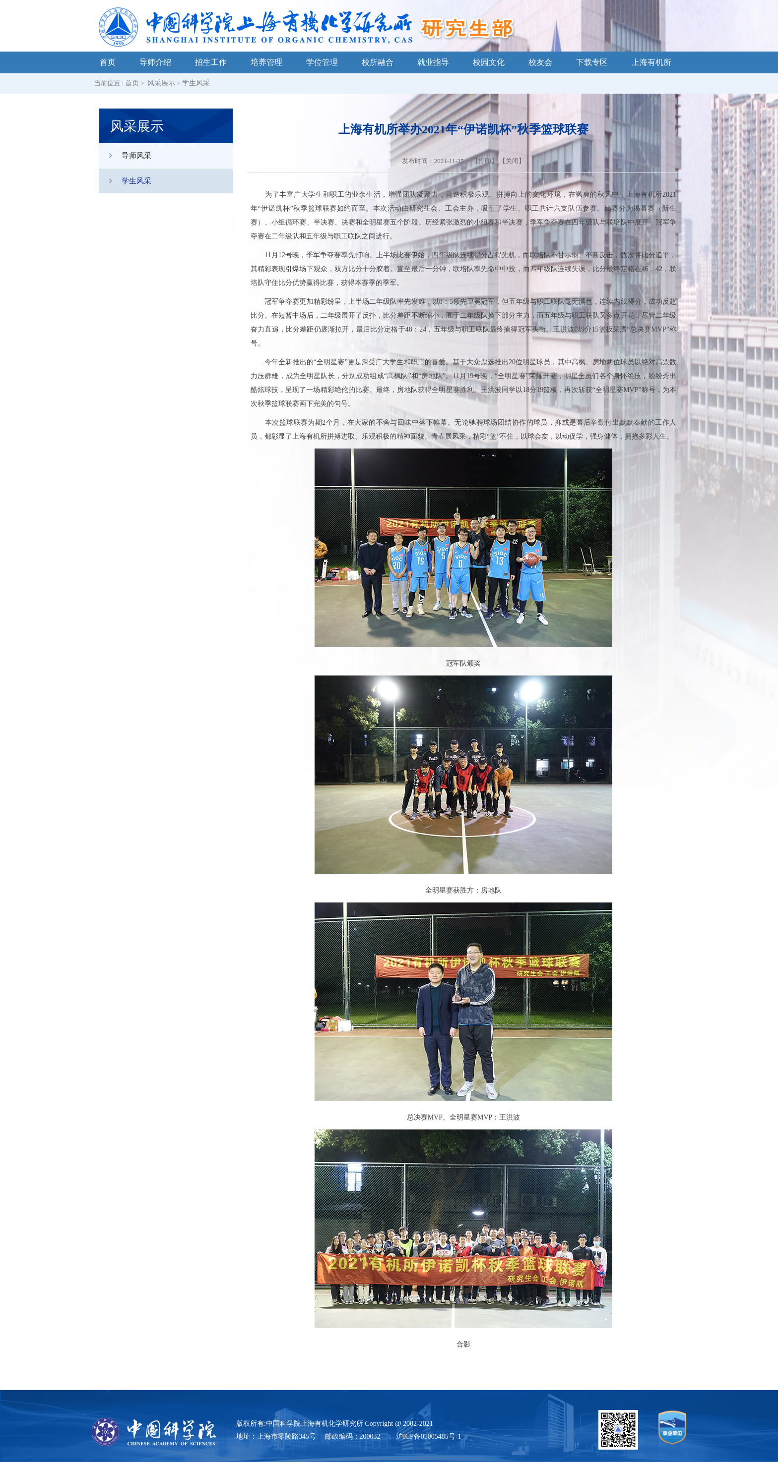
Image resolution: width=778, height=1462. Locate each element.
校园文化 (489, 62)
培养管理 (266, 62)
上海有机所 (651, 62)
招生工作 (211, 62)
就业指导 (433, 62)
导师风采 (125, 155)
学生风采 (196, 83)
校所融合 (377, 62)
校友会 (540, 62)
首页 (108, 62)
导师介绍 (155, 62)
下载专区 (592, 62)
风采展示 (161, 83)
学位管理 (322, 62)
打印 (484, 161)
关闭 (512, 161)
